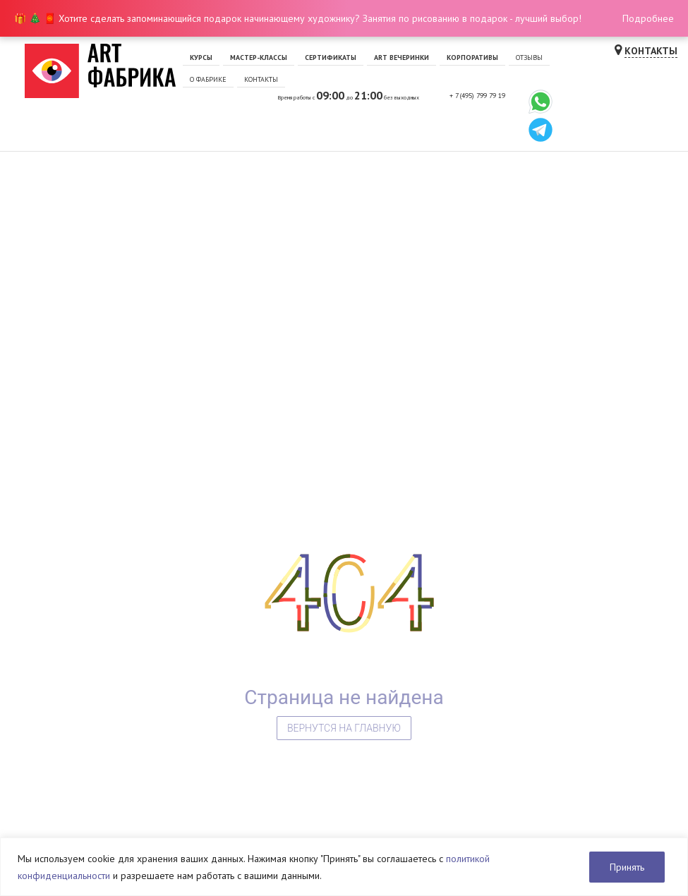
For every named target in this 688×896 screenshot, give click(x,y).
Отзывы (529, 57)
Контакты (261, 79)
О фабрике (208, 79)
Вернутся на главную (344, 728)
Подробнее (648, 18)
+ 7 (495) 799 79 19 (477, 95)
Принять (627, 867)
